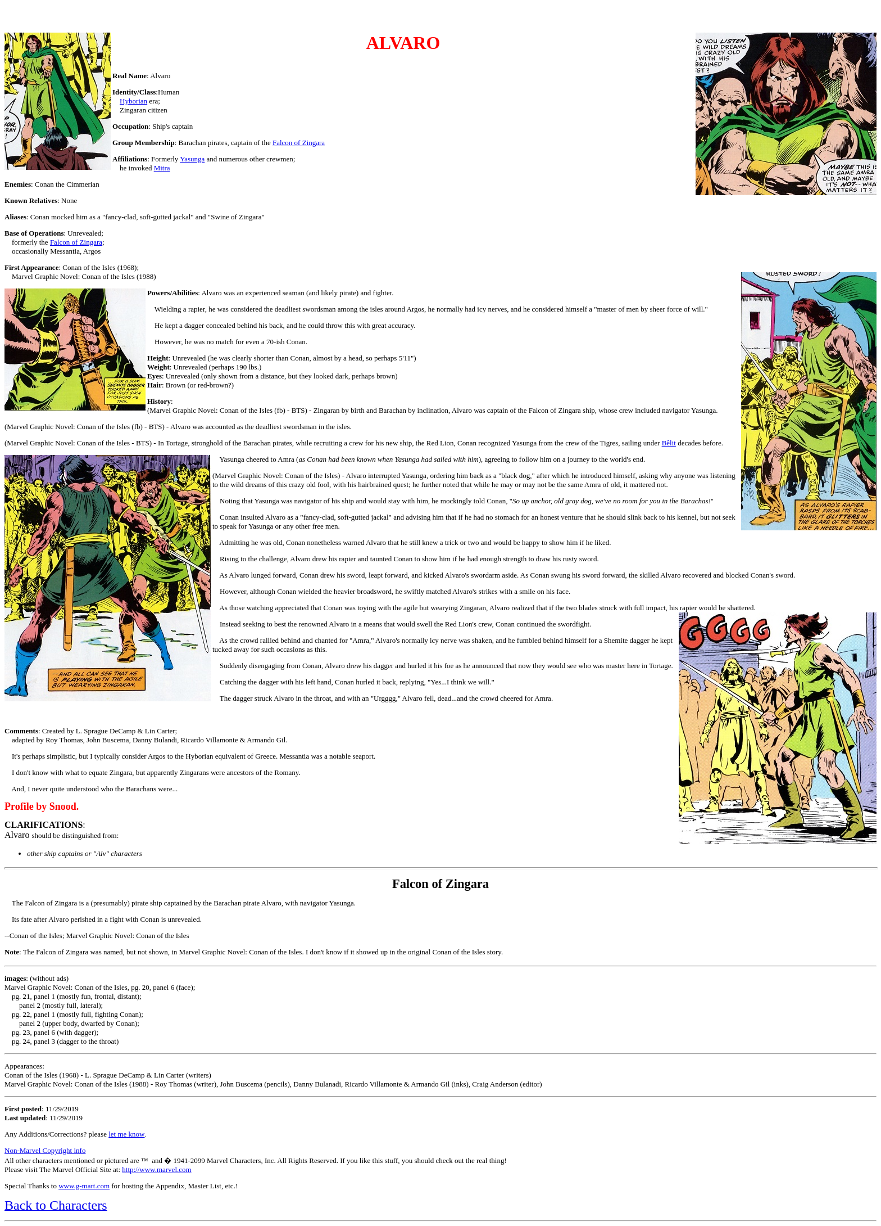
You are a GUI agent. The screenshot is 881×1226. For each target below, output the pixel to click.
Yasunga (192, 159)
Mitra (162, 168)
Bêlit (669, 443)
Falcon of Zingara (299, 142)
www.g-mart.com (84, 1186)
